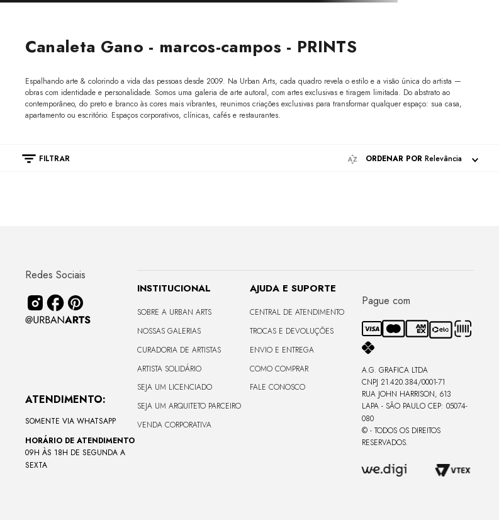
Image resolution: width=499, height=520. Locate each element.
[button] (39, 158)
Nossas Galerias (169, 331)
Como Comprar (279, 369)
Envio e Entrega (282, 350)
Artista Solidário (169, 369)
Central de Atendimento (297, 312)
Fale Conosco (277, 387)
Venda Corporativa (174, 425)
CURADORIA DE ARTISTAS (179, 350)
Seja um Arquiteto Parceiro (189, 406)
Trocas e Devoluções (292, 331)
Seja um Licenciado (174, 387)
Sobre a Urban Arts (174, 312)
